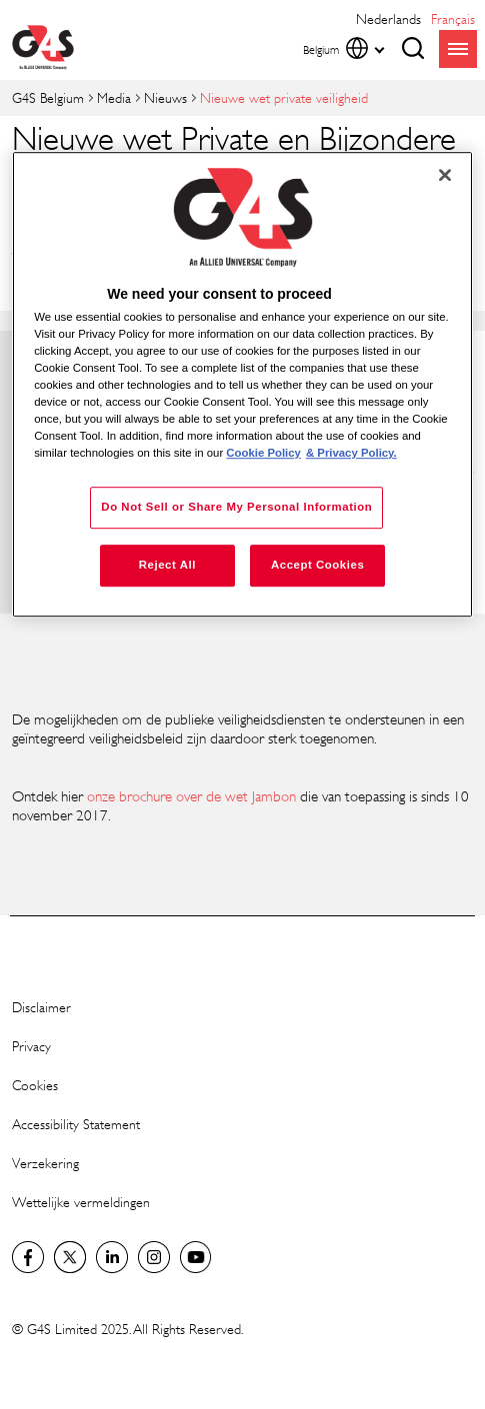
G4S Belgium (48, 97)
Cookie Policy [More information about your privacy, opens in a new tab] (263, 454)
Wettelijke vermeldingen (81, 1201)
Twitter (70, 1257)
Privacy (31, 1045)
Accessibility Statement (76, 1123)
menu (458, 49)
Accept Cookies (317, 566)
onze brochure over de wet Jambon (191, 796)
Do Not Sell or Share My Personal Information (236, 508)
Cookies (35, 1084)
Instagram (154, 1257)
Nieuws (165, 97)
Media (114, 97)
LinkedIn (112, 1257)
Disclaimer (41, 1006)
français (453, 18)
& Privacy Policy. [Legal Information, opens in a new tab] (351, 454)
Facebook (28, 1257)
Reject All (167, 566)
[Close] (445, 175)
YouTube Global (196, 1257)
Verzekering (45, 1162)
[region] (242, 385)
